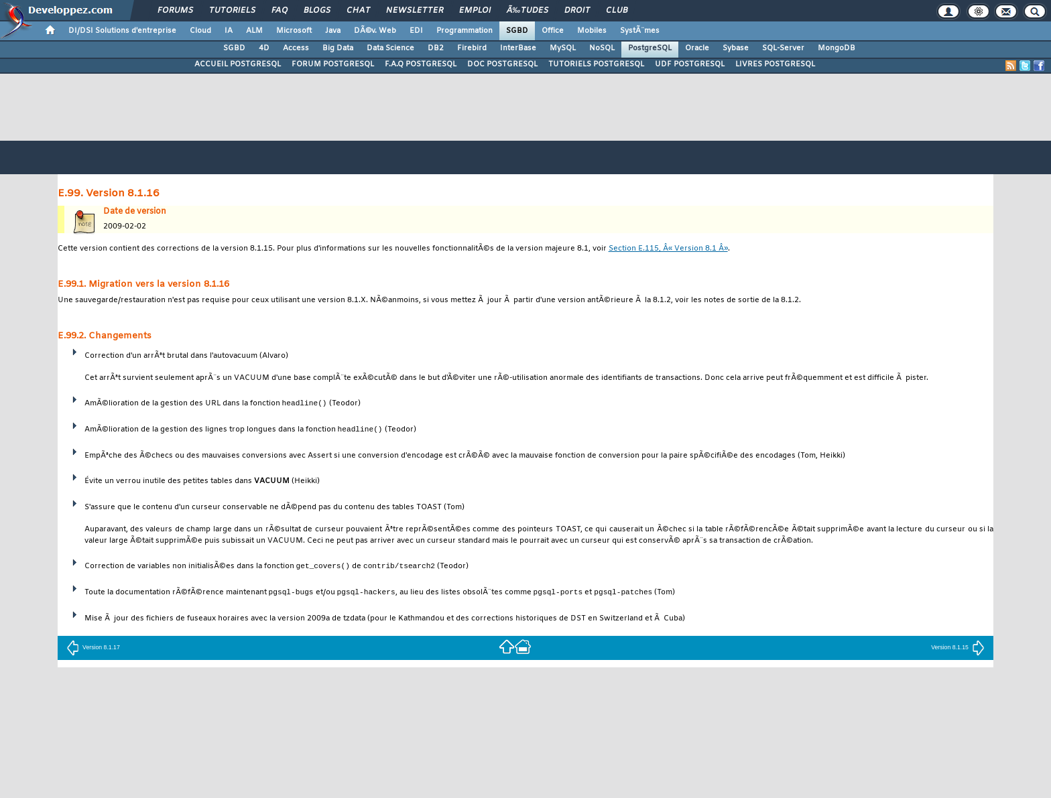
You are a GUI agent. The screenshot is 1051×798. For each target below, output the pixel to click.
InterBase (518, 48)
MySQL (563, 48)
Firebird (472, 48)
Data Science (390, 48)
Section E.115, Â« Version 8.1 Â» (668, 249)
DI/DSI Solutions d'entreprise (122, 31)
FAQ (279, 10)
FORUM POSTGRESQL (333, 64)
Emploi (475, 10)
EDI (416, 31)
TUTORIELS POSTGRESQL (596, 64)
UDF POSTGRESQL (690, 64)
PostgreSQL (650, 48)
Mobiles (592, 31)
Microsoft (294, 31)
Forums (175, 10)
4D (264, 48)
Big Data (337, 48)
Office (553, 31)
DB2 (436, 48)
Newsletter (414, 10)
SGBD (517, 31)
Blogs (317, 10)
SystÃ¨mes (640, 31)
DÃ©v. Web (375, 31)
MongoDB (836, 48)
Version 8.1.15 (958, 647)
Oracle (697, 48)
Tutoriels (232, 10)
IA (229, 31)
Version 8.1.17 (93, 647)
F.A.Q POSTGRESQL (420, 64)
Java (333, 31)
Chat (358, 10)
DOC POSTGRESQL (502, 64)
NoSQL (602, 48)
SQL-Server (783, 48)
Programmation (464, 31)
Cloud (200, 31)
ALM (254, 31)
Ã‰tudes (527, 10)
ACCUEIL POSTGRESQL (237, 64)
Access (296, 48)
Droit (577, 10)
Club (617, 10)
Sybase (736, 48)
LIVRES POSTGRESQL (775, 64)
